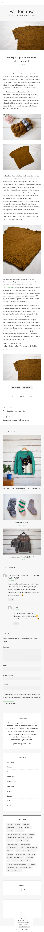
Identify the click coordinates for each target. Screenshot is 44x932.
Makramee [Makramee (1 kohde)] (10, 851)
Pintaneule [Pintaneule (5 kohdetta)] (29, 857)
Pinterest (24, 890)
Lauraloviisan (7, 287)
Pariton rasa (22, 11)
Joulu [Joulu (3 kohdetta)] (20, 827)
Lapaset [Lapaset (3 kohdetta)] (22, 847)
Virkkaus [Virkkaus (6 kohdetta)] (18, 871)
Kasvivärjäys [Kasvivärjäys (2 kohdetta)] (19, 830)
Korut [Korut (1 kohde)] (17, 841)
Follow (22, 913)
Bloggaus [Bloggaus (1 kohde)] (26, 824)
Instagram (21, 890)
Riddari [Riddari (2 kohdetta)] (23, 861)
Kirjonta (9, 767)
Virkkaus (9, 801)
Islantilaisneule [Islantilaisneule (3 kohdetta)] (12, 827)
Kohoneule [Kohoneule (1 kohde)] (10, 841)
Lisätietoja (25, 924)
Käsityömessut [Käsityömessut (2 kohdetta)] (25, 844)
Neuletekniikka (11, 781)
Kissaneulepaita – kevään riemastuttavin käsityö (22, 488)
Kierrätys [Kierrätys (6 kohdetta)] (31, 834)
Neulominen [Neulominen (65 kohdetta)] (31, 854)
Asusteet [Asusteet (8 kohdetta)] (17, 824)
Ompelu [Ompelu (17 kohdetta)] (9, 857)
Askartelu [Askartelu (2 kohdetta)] (10, 824)
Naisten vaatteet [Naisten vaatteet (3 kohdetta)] (21, 851)
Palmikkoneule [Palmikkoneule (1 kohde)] (18, 857)
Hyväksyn (24, 927)
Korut (8, 772)
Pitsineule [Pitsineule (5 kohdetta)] (15, 861)
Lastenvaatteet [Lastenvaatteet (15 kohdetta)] (32, 847)
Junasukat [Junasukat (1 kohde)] (28, 827)
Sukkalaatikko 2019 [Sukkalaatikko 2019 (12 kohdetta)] (20, 864)
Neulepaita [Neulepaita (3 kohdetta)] (31, 851)
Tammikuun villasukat (22, 523)
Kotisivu (5, 685)
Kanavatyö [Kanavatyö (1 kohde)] (10, 830)
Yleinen (9, 806)
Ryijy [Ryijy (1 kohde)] (28, 861)
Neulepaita (16, 387)
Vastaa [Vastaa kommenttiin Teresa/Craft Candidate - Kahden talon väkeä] (11, 599)
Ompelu (9, 791)
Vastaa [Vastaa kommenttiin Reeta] (16, 623)
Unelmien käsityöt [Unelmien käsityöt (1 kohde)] (12, 867)
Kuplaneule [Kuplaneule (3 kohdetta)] (25, 841)
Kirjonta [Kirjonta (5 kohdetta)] (29, 837)
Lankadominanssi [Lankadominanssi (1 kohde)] (12, 847)
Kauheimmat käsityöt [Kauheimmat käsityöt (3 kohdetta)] (13, 834)
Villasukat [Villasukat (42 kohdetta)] (10, 871)
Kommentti (7, 647)
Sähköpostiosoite (9, 675)
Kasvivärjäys (10, 762)
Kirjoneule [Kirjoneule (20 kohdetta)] (21, 837)
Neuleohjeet (10, 777)
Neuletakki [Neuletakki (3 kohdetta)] (10, 854)
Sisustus (9, 796)
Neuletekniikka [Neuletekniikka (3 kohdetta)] (20, 854)
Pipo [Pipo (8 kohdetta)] (8, 861)
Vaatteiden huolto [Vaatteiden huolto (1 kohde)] (25, 867)
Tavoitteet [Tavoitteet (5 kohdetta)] (32, 864)
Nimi (5, 666)
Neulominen (22, 54)
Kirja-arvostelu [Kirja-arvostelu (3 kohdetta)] (11, 837)
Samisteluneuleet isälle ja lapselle (22, 557)
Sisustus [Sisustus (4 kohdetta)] (9, 864)
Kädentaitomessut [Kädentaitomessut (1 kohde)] (12, 844)
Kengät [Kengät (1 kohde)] (24, 834)
